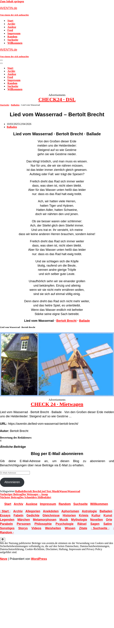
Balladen (15, 105)
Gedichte (32, 515)
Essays (5, 515)
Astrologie (89, 511)
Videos (36, 528)
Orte (109, 519)
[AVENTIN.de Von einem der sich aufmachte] (57, 11)
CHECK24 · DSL (57, 99)
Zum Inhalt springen (12, 1)
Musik (63, 519)
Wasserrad (74, 491)
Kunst (108, 515)
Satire (107, 524)
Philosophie (43, 524)
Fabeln (18, 515)
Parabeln (6, 524)
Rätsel (82, 524)
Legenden (7, 519)
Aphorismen (70, 511)
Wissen (70, 528)
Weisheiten (53, 528)
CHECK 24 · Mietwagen (57, 404)
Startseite (4, 105)
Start (10, 20)
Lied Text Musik (49, 491)
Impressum (13, 33)
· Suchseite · (100, 528)
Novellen (96, 519)
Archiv (11, 23)
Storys (23, 528)
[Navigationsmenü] (1, 60)
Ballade (84, 320)
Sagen (94, 524)
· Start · (5, 511)
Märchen (23, 519)
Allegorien (32, 511)
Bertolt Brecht (66, 320)
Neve (3, 559)
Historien (69, 515)
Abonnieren (12, 482)
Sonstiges (7, 528)
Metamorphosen (44, 519)
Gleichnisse (51, 515)
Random (12, 36)
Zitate (83, 528)
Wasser (63, 491)
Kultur (95, 515)
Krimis (83, 515)
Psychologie (65, 524)
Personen (24, 524)
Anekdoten (51, 511)
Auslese (11, 27)
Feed (10, 30)
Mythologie (79, 519)
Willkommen (14, 43)
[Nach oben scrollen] (2, 540)
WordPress (39, 559)
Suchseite (12, 39)
